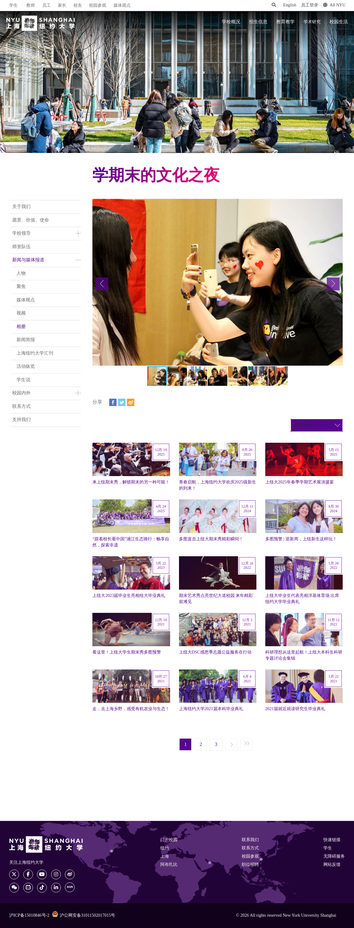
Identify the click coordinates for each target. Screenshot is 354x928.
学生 (13, 5)
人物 (21, 273)
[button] (101, 284)
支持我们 (21, 419)
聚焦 (21, 286)
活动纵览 (26, 366)
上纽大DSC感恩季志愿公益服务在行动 (215, 652)
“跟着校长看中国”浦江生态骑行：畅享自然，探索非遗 (130, 542)
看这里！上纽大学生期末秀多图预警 (126, 652)
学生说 (23, 380)
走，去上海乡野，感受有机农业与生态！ (131, 709)
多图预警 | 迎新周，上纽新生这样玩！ (301, 539)
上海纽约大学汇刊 (35, 353)
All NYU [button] (334, 5)
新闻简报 (26, 339)
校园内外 (21, 393)
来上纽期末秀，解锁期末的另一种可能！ (131, 482)
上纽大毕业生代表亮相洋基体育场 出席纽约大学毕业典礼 (302, 599)
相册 (21, 326)
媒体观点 (122, 5)
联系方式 (21, 406)
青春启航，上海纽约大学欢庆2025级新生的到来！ (217, 485)
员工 (46, 5)
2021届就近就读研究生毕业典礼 (295, 709)
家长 (62, 5)
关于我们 (21, 206)
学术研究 (312, 22)
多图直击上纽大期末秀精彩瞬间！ (211, 539)
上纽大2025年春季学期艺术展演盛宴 (299, 482)
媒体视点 (26, 300)
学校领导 (21, 233)
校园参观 (97, 5)
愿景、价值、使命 (30, 220)
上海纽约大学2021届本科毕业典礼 (211, 709)
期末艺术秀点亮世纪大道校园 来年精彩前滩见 (216, 599)
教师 (30, 5)
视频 (21, 313)
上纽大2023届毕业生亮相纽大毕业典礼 (128, 596)
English (289, 5)
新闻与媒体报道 (28, 260)
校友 (77, 5)
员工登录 (309, 5)
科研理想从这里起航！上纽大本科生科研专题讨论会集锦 (303, 655)
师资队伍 (21, 246)
